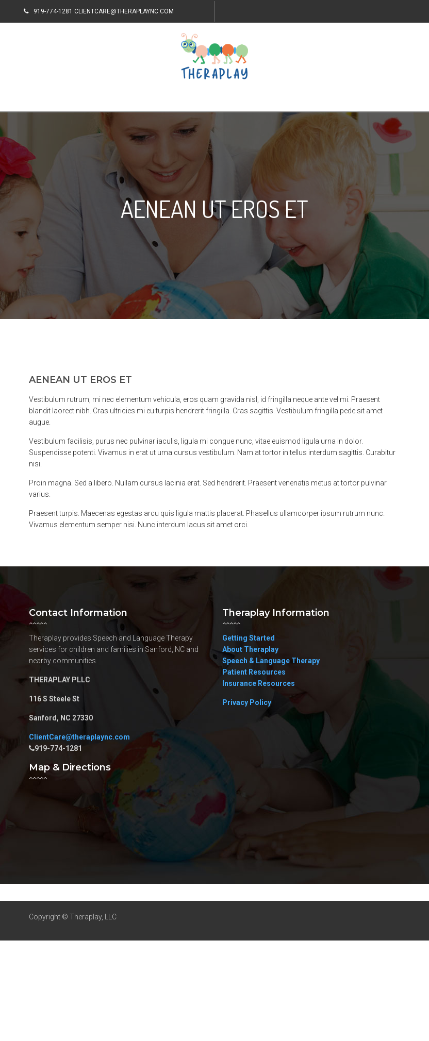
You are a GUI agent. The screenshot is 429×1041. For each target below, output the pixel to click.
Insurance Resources (258, 683)
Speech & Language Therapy (271, 661)
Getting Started (248, 638)
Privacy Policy (246, 702)
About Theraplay (250, 649)
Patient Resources (254, 672)
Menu (53, 98)
